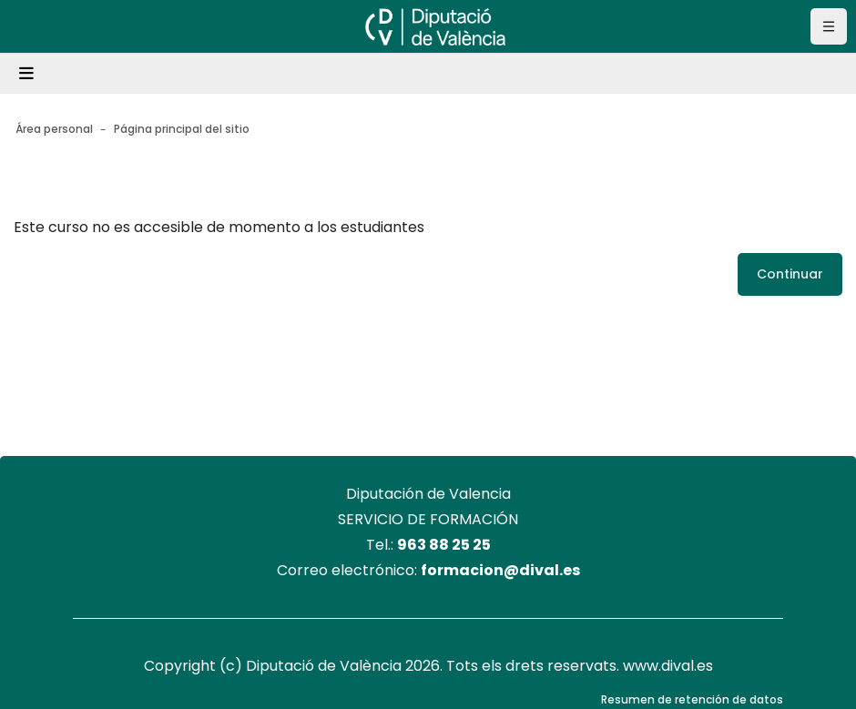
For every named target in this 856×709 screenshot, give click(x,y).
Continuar (790, 274)
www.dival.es (668, 665)
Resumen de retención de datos (692, 699)
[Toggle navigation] (29, 73)
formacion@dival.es (500, 570)
